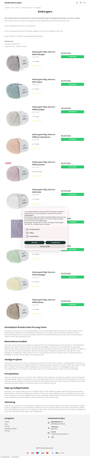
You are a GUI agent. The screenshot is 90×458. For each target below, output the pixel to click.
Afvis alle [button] (34, 242)
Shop (6, 424)
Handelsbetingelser (11, 429)
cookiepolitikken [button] (28, 215)
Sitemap (7, 431)
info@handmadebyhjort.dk (59, 434)
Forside (7, 422)
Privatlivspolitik (5, 456)
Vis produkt (72, 56)
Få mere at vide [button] (45, 246)
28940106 (54, 429)
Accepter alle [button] (55, 242)
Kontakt (7, 426)
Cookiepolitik (15, 456)
